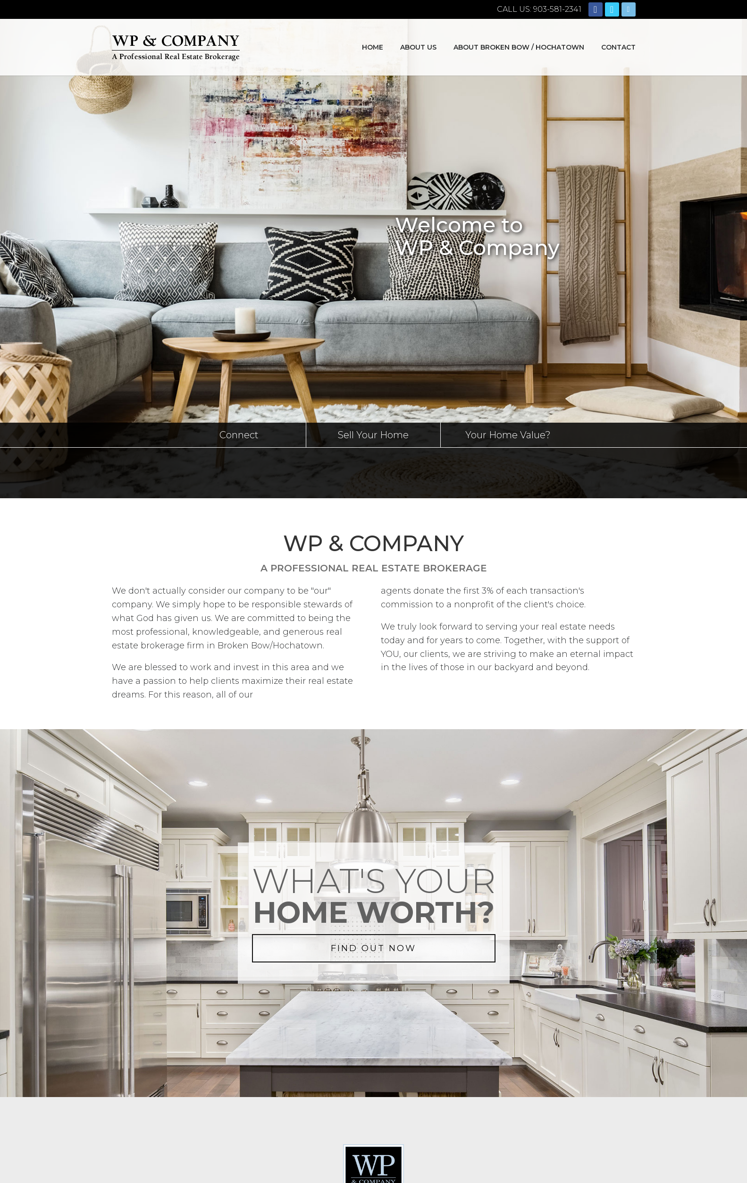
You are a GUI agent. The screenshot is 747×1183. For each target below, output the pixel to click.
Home (372, 47)
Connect (239, 435)
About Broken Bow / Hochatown (518, 47)
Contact (618, 47)
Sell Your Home (373, 435)
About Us (418, 47)
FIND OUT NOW (373, 948)
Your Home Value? (508, 435)
